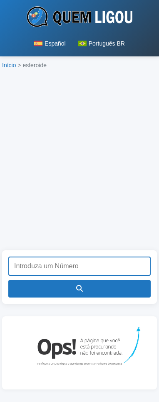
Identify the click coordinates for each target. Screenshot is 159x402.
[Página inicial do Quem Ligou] (80, 18)
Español (50, 43)
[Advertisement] (79, 162)
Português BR (101, 43)
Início (9, 65)
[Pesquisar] (79, 289)
